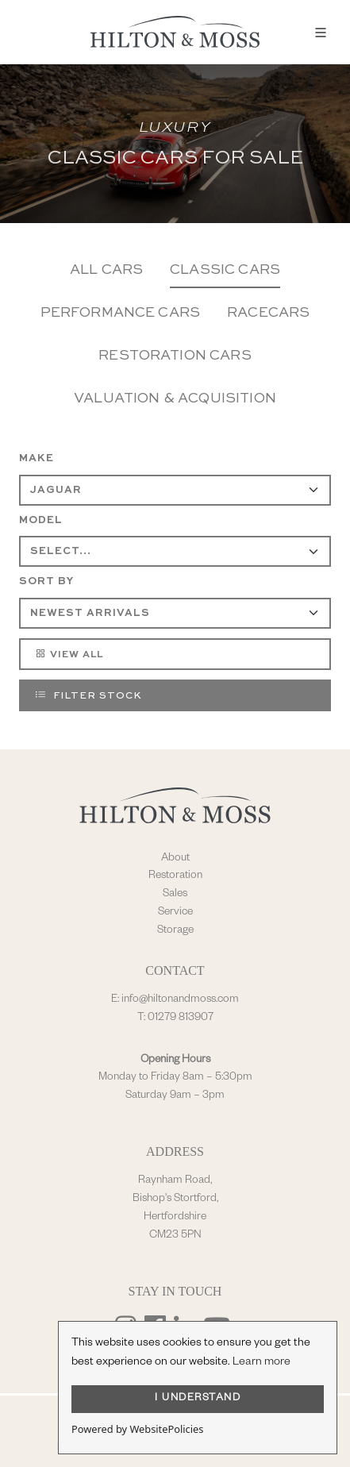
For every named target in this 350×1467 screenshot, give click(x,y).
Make (36, 458)
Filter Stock (88, 695)
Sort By (46, 581)
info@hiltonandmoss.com (180, 1000)
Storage (175, 931)
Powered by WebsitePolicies (137, 1429)
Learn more (261, 1363)
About (175, 859)
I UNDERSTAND (197, 1398)
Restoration (175, 876)
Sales (175, 894)
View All (68, 653)
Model (41, 520)
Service (175, 913)
